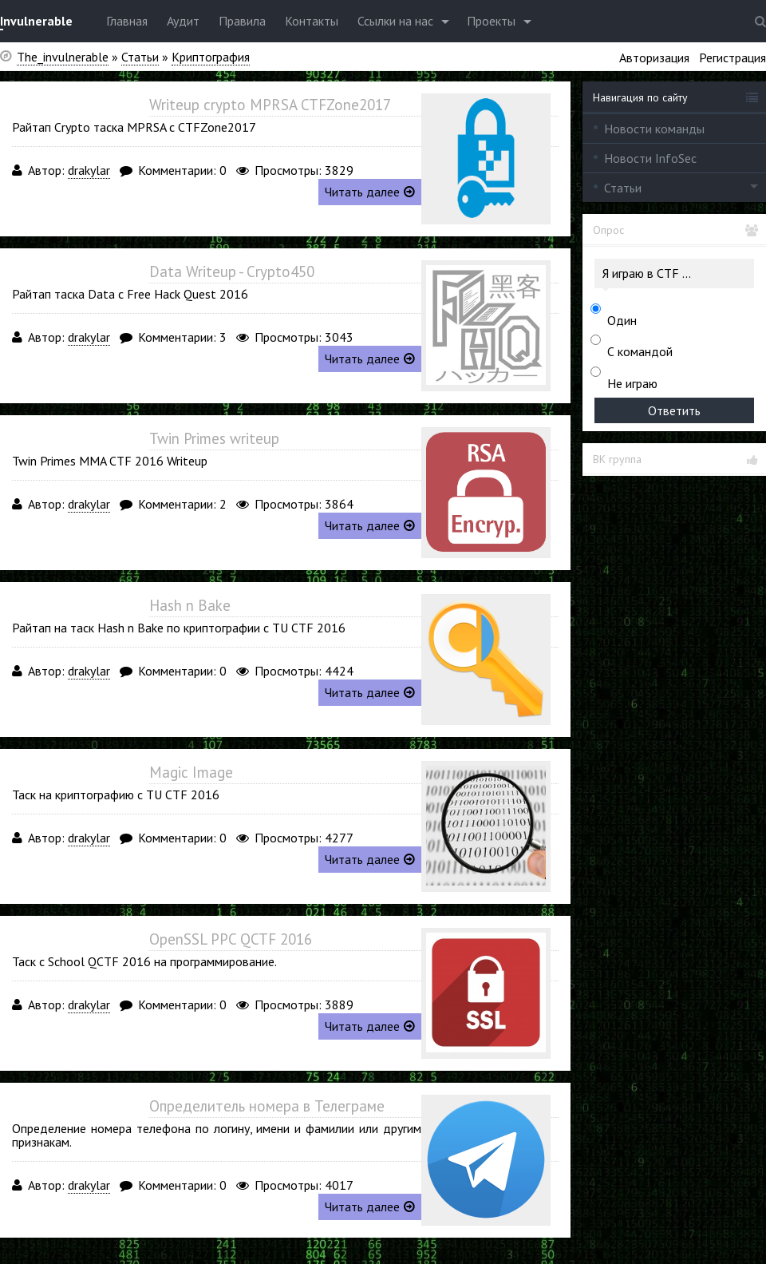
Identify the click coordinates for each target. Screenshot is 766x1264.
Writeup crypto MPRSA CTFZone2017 (270, 104)
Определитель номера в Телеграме (267, 1105)
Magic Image (191, 772)
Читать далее (370, 192)
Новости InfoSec (650, 158)
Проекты (491, 21)
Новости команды (654, 129)
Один (622, 320)
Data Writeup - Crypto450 (231, 271)
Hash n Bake (190, 605)
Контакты (311, 21)
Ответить (674, 410)
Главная (127, 21)
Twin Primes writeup (214, 438)
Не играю (632, 383)
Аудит (183, 21)
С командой (640, 351)
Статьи (623, 188)
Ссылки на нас (395, 21)
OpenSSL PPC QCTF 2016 (230, 939)
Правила (242, 21)
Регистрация (732, 57)
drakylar (89, 170)
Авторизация (654, 57)
